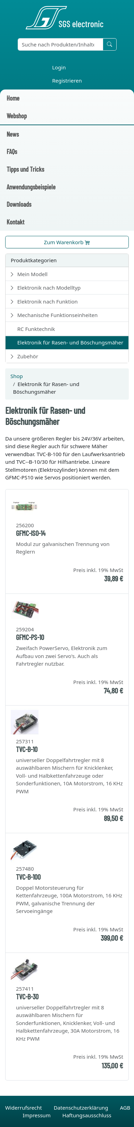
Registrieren (67, 80)
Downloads (19, 204)
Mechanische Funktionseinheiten (57, 314)
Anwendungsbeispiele (31, 187)
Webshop (17, 116)
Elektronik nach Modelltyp (49, 287)
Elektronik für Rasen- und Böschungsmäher (70, 342)
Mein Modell (32, 274)
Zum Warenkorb (67, 242)
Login (59, 67)
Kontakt (15, 222)
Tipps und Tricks (25, 169)
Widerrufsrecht (24, 1107)
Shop (16, 376)
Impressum (37, 1115)
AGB (125, 1107)
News (13, 134)
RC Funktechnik (36, 328)
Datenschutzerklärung (82, 1107)
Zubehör (27, 356)
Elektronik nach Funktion (47, 301)
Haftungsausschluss (86, 1115)
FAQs (12, 151)
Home (13, 98)
